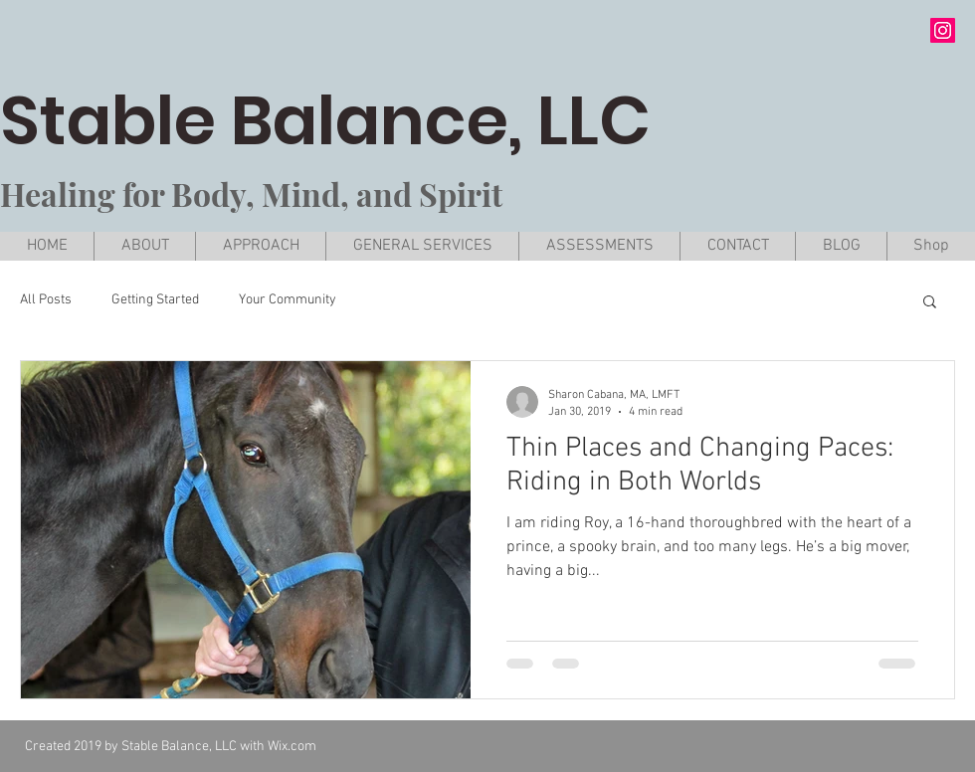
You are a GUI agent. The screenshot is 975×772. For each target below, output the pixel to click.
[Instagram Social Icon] (942, 30)
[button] (929, 302)
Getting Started (155, 299)
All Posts (46, 299)
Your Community (287, 299)
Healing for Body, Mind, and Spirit (251, 193)
